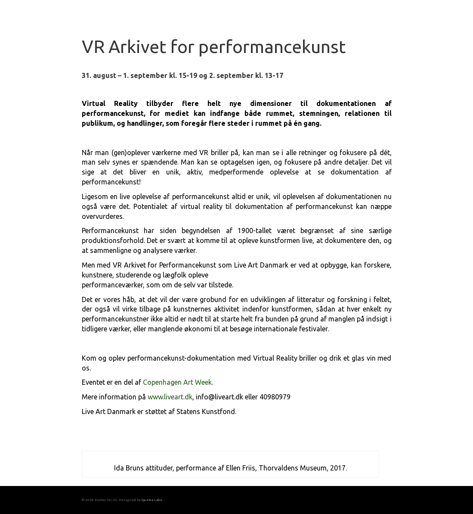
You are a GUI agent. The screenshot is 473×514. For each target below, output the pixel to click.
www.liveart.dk (170, 397)
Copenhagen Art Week (177, 382)
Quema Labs (152, 500)
